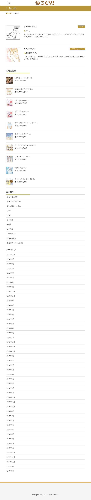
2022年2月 (10, 259)
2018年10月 (11, 406)
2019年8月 (10, 360)
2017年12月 (11, 452)
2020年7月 (10, 310)
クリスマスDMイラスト (23, 134)
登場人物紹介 (11, 238)
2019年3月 (10, 383)
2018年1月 (10, 448)
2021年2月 (10, 287)
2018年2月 (10, 443)
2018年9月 (10, 411)
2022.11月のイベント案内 (24, 89)
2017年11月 (11, 457)
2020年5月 (10, 319)
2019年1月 (10, 393)
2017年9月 (10, 466)
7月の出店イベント (21, 168)
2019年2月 (10, 388)
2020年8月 (10, 305)
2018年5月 (10, 429)
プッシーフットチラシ (22, 156)
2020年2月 (10, 333)
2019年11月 (11, 347)
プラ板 (9, 211)
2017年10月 (11, 462)
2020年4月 (10, 324)
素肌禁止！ (12, 234)
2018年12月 (11, 397)
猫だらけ (10, 229)
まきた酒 (10, 220)
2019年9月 (10, 356)
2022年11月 (11, 254)
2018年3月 (10, 439)
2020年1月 (10, 337)
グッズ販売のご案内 (14, 206)
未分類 (9, 224)
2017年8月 (10, 471)
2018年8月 (10, 416)
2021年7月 (10, 268)
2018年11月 (11, 402)
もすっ (27, 31)
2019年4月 (10, 379)
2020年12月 (11, 291)
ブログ (81, 26)
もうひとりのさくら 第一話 (25, 179)
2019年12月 (11, 342)
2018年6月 (10, 425)
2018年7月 (10, 420)
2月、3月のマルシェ (22, 100)
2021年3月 (10, 282)
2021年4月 (10, 277)
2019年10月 (11, 351)
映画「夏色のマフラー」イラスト (26, 123)
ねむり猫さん (30, 53)
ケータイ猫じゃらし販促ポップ (25, 145)
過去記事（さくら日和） (15, 243)
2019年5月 (10, 374)
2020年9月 (10, 300)
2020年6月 (10, 314)
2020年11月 (11, 296)
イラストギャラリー (77, 49)
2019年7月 (10, 365)
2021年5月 (10, 273)
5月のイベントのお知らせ (24, 78)
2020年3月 (10, 328)
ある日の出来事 (12, 197)
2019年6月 (10, 370)
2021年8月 (10, 264)
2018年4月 (10, 434)
